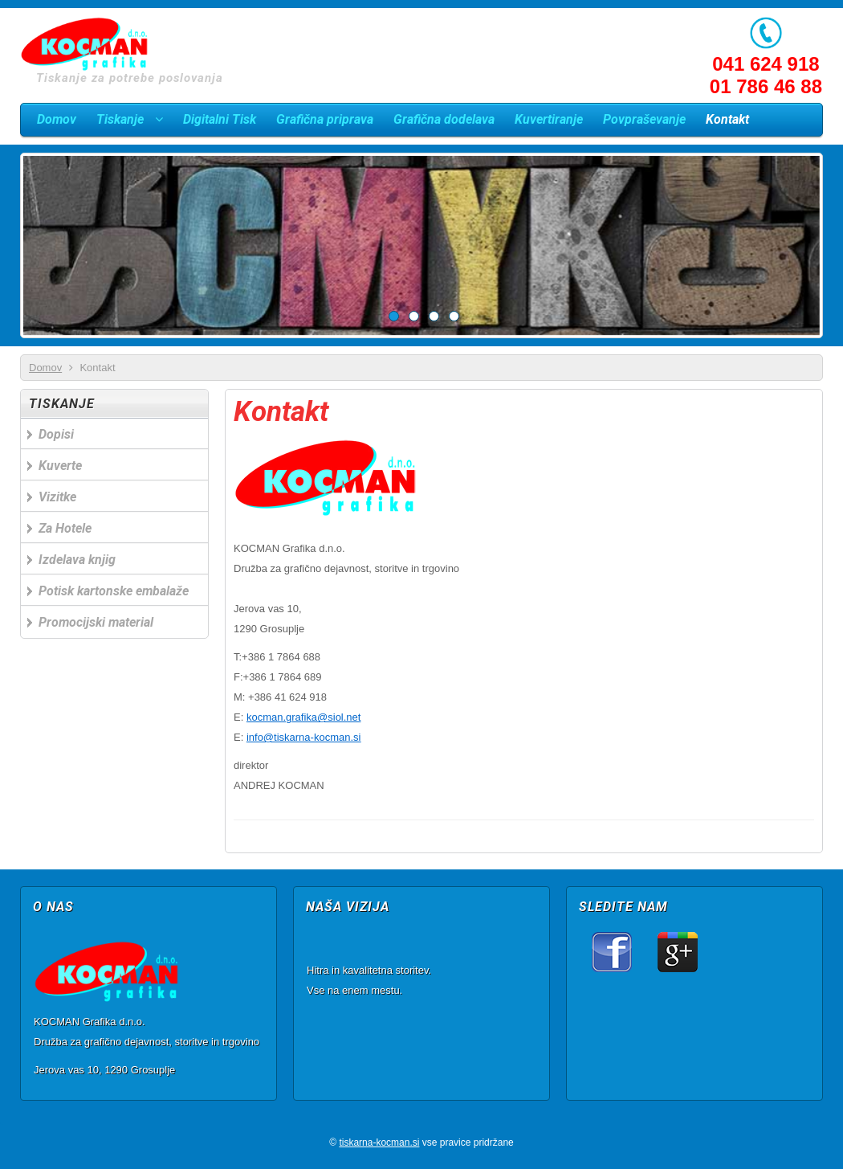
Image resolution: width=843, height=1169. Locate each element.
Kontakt (281, 411)
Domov (45, 368)
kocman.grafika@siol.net (303, 717)
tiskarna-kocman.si (379, 1142)
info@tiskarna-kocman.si (303, 737)
